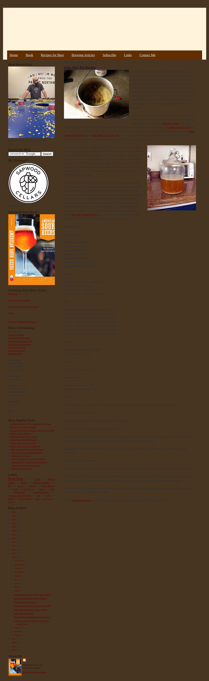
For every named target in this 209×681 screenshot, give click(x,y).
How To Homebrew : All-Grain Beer (28, 459)
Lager (15, 489)
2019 (14, 527)
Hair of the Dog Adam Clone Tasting (30, 609)
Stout (23, 482)
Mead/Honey (19, 492)
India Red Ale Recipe (21, 456)
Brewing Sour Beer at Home (23, 427)
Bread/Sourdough (41, 492)
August (17, 576)
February (18, 631)
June (16, 583)
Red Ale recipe (170, 123)
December (19, 561)
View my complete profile (35, 672)
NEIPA (32, 486)
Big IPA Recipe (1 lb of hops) (23, 436)
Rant (39, 495)
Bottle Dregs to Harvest (19, 300)
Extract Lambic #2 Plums (19, 344)
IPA (10, 486)
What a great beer (81, 500)
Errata (11, 313)
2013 (14, 549)
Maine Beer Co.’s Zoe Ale (105, 135)
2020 (14, 523)
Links (128, 55)
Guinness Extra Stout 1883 (20, 341)
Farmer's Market (25, 499)
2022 (14, 519)
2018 (14, 531)
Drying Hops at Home (21, 468)
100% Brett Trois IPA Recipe (23, 439)
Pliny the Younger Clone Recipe (26, 465)
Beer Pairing (47, 499)
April (16, 590)
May (16, 587)
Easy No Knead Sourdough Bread (26, 452)
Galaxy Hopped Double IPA (23, 443)
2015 (14, 542)
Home (14, 55)
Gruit (48, 495)
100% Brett (28, 489)
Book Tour (13, 294)
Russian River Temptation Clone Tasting (32, 617)
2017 (14, 534)
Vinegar (11, 502)
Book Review (48, 486)
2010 (14, 639)
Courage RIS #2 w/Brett (19, 338)
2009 (14, 643)
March (17, 627)
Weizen (11, 499)
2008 (14, 646)
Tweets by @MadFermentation (22, 321)
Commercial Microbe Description (23, 306)
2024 (14, 512)
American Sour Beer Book (19, 495)
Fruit (37, 479)
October (18, 568)
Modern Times (41, 482)
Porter (41, 489)
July (16, 579)
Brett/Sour (15, 479)
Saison (20, 486)
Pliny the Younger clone (84, 214)
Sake (38, 499)
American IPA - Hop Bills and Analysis (29, 462)
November (19, 564)
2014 (14, 545)
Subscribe (109, 55)
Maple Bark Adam (16, 350)
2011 (14, 557)
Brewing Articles (83, 55)
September (19, 572)
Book (29, 55)
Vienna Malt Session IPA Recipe (25, 446)
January (18, 635)
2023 (14, 516)
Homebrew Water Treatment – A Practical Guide (32, 430)
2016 (14, 538)
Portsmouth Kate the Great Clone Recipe (32, 605)
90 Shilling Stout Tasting (25, 602)
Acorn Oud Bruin (16, 334)
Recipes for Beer (52, 55)
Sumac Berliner (15, 353)
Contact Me (148, 55)
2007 (14, 650)
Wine (52, 489)
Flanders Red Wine (17, 347)
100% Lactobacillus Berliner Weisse (26, 449)
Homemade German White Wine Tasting (32, 594)
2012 (14, 553)
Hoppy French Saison (20, 433)
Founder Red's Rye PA (179, 127)
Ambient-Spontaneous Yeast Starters (30, 598)
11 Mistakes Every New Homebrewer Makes (30, 424)
